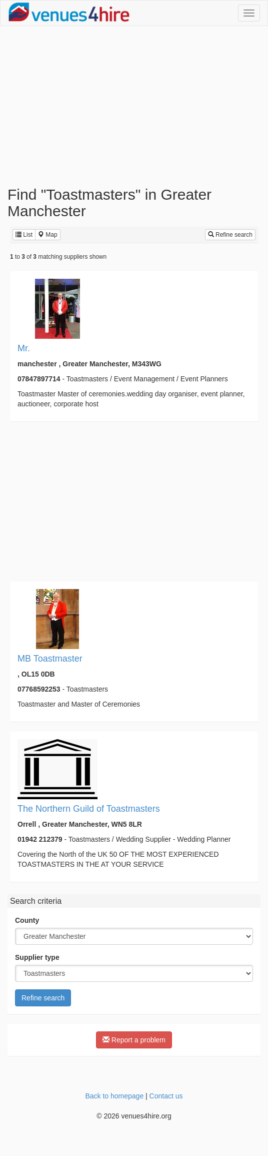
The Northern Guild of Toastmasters (89, 809)
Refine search (230, 234)
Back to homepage (114, 1096)
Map (48, 234)
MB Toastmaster (50, 659)
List (24, 234)
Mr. (24, 348)
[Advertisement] (134, 106)
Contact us (166, 1096)
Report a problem (134, 1040)
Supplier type (37, 957)
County (27, 920)
